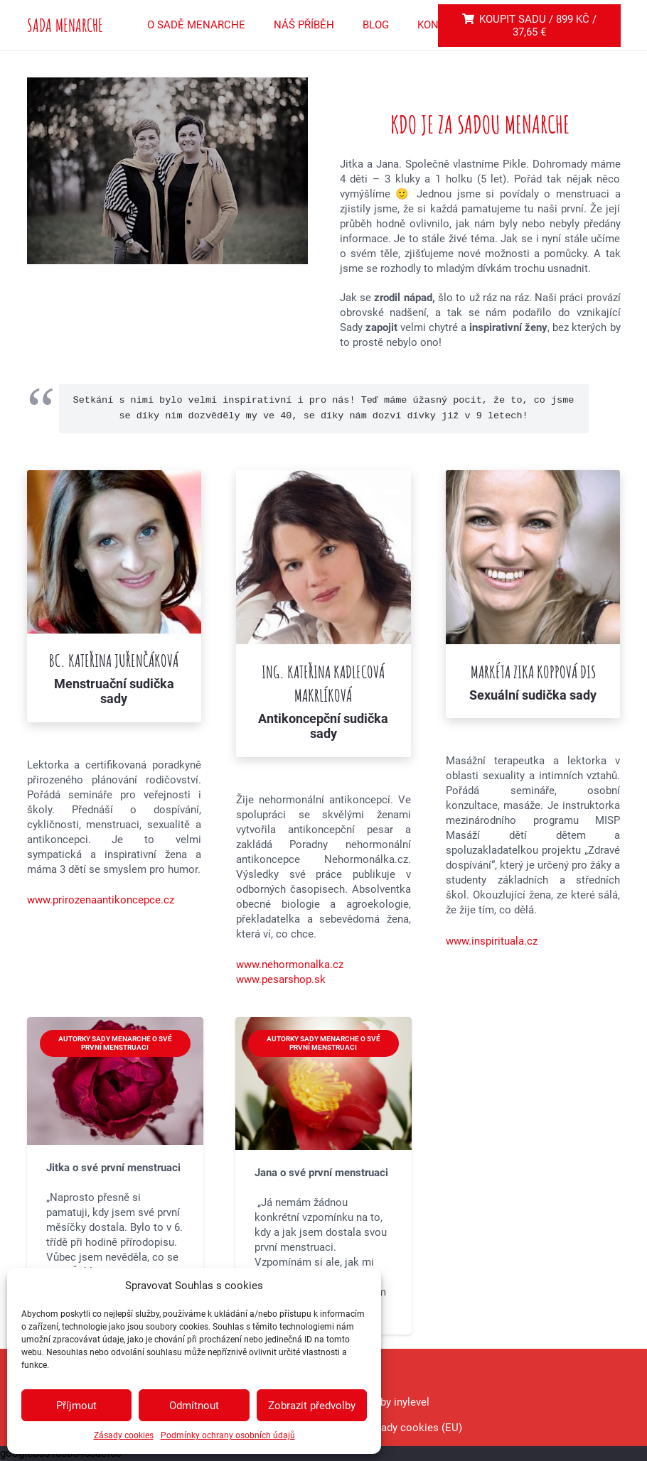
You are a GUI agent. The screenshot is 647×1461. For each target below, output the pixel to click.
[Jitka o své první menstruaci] (115, 1175)
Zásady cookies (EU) (412, 1427)
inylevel (410, 1402)
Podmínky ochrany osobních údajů (228, 1435)
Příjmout (76, 1405)
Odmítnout (194, 1405)
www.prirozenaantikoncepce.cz (100, 900)
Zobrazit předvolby (311, 1405)
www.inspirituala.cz (492, 941)
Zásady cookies (124, 1435)
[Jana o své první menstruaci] (323, 1175)
